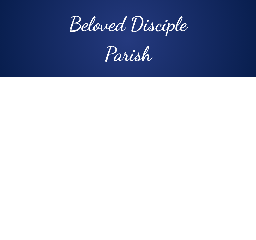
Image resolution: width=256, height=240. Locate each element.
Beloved (97, 24)
